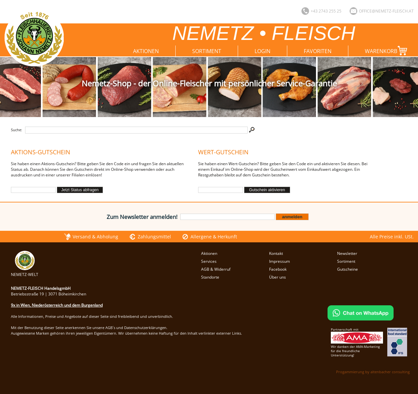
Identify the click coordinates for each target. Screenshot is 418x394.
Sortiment (206, 51)
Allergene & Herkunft (214, 236)
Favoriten (317, 51)
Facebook (278, 269)
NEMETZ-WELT (24, 271)
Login (262, 51)
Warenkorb (387, 50)
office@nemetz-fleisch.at (386, 11)
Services (209, 261)
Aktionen (146, 51)
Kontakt (276, 253)
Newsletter (347, 253)
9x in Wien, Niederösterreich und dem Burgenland (57, 305)
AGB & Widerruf (215, 269)
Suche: (16, 129)
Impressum (279, 261)
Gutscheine (347, 269)
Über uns (277, 277)
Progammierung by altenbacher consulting (373, 371)
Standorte (210, 277)
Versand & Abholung (95, 236)
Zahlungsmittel (154, 236)
